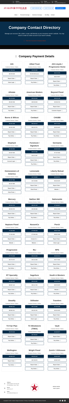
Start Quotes (60, 8)
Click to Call (49, 8)
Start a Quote (56, 388)
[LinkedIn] (65, 400)
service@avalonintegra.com (60, 2)
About (16, 15)
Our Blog (47, 14)
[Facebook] (60, 400)
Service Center (56, 386)
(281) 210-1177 (47, 2)
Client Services (36, 8)
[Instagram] (62, 400)
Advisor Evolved (42, 400)
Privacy (26, 400)
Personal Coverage (25, 15)
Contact (53, 14)
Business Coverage (38, 15)
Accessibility (31, 400)
